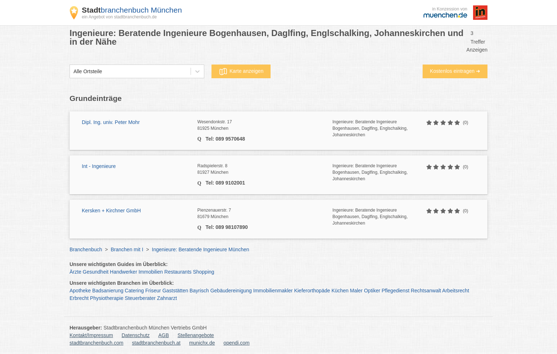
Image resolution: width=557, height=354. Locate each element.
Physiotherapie (107, 298)
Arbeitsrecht (455, 290)
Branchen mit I (127, 249)
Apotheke (80, 290)
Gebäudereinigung (231, 290)
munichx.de (202, 343)
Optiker (372, 290)
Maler (356, 290)
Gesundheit (96, 272)
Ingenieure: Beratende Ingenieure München (200, 249)
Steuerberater (140, 298)
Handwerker (123, 272)
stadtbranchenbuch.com (96, 343)
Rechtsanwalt (426, 290)
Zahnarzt (167, 298)
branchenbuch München (132, 10)
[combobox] (73, 71)
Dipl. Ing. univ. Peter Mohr (111, 122)
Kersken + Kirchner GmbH (111, 210)
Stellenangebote (196, 335)
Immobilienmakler (273, 290)
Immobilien (150, 272)
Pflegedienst (395, 290)
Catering (134, 290)
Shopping (203, 272)
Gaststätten (175, 290)
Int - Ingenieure (99, 166)
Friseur (153, 290)
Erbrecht (79, 298)
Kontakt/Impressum (91, 335)
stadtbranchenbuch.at (156, 343)
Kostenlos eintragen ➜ (455, 71)
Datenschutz (136, 335)
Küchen (339, 290)
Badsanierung (107, 290)
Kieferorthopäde (312, 290)
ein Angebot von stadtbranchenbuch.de (119, 16)
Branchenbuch (86, 249)
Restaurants (177, 272)
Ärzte (75, 272)
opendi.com (236, 343)
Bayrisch (199, 290)
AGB (163, 335)
